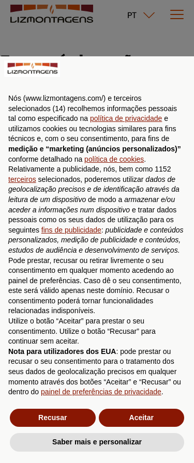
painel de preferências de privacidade (101, 392)
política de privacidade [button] (126, 118)
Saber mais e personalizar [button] (97, 442)
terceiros (22, 179)
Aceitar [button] (141, 417)
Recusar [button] (52, 417)
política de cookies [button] (114, 159)
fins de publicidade (71, 230)
